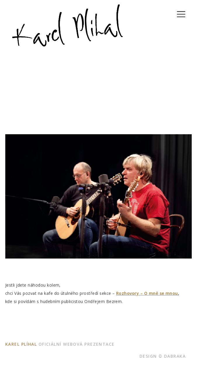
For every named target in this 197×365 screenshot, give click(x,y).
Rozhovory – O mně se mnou (147, 293)
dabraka (175, 356)
